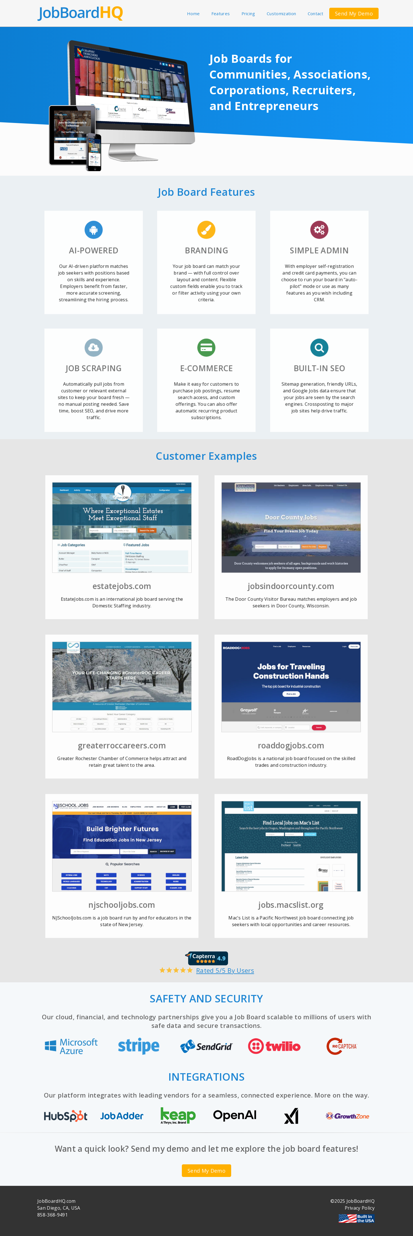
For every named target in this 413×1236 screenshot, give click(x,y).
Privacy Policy (360, 1208)
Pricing (248, 13)
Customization (281, 13)
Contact (316, 13)
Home (193, 13)
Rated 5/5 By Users (206, 967)
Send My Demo (354, 13)
